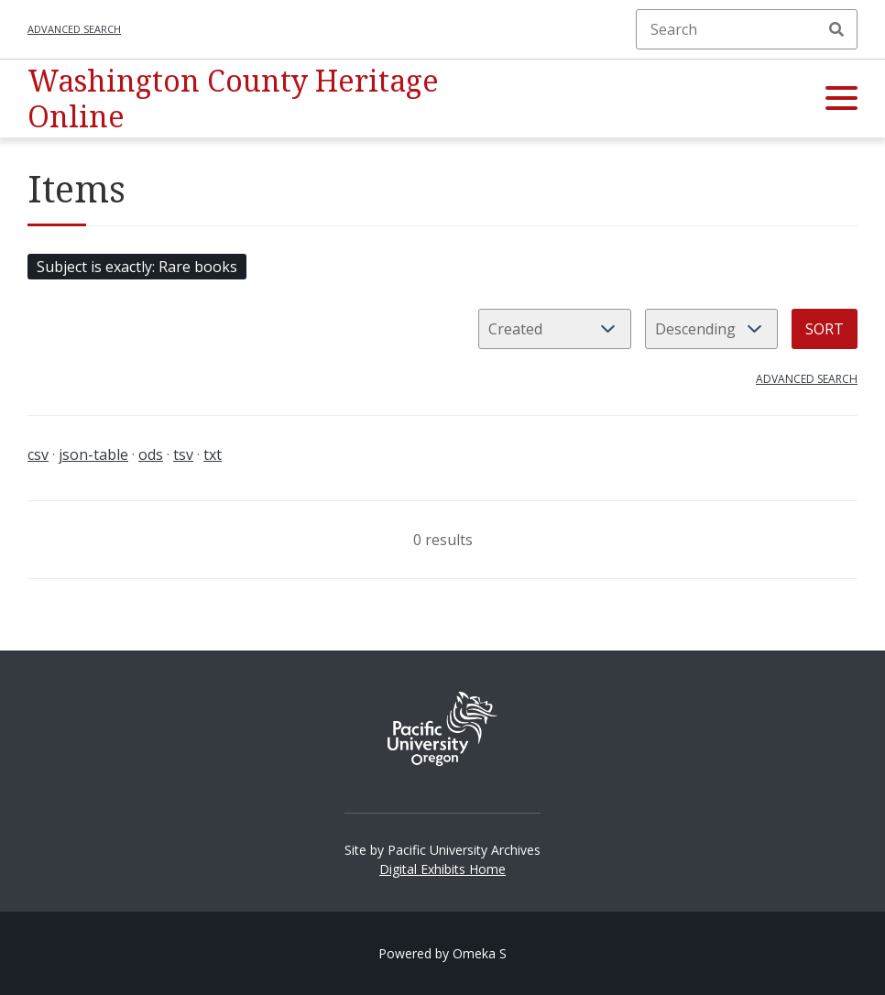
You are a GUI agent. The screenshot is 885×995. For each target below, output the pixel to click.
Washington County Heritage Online (233, 97)
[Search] (747, 29)
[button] (841, 99)
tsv (183, 454)
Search (836, 29)
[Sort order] (711, 329)
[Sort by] (554, 329)
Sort (824, 329)
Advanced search (74, 29)
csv (38, 454)
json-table (93, 454)
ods (150, 454)
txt (212, 454)
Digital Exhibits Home (442, 869)
